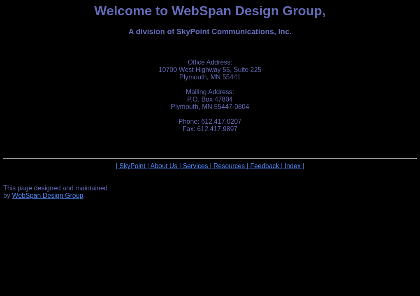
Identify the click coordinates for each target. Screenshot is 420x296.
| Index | (292, 165)
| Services (194, 165)
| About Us (163, 165)
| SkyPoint (131, 165)
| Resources (228, 165)
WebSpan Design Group (47, 195)
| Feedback (264, 165)
